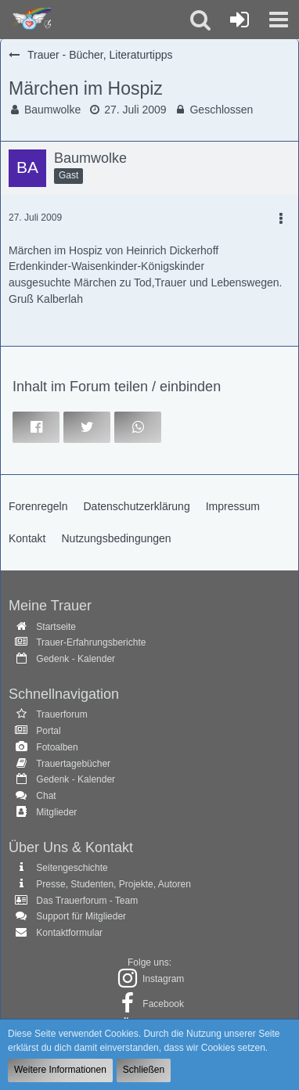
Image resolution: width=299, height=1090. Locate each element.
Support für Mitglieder (81, 916)
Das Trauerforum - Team (87, 900)
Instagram (163, 978)
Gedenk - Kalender (75, 658)
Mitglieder (56, 812)
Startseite (56, 626)
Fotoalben (56, 747)
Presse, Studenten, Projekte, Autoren (113, 884)
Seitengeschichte (71, 867)
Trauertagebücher (73, 763)
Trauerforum (62, 714)
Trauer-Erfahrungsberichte (91, 642)
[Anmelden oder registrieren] (239, 19)
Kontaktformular (69, 932)
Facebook (163, 1003)
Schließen (143, 1069)
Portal (48, 730)
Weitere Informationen (60, 1069)
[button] (278, 19)
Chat (46, 795)
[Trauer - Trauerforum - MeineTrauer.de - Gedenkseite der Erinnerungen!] (29, 19)
